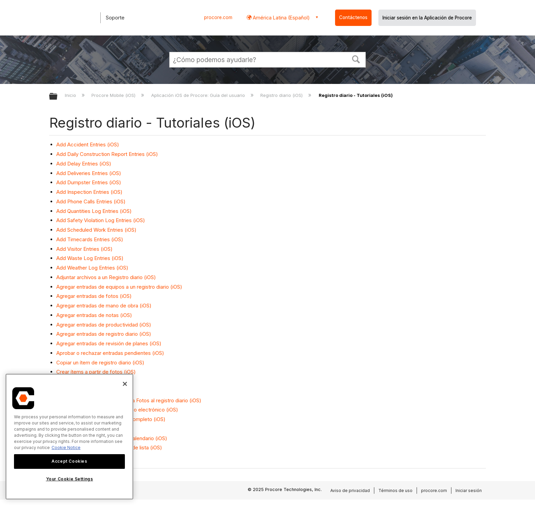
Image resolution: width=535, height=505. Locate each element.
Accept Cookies (69, 461)
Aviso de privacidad (350, 490)
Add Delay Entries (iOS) (83, 163)
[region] (69, 437)
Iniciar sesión (469, 490)
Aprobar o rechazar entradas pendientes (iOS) (110, 353)
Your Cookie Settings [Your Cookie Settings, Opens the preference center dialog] (69, 478)
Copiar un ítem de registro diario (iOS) (100, 362)
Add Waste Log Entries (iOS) (90, 258)
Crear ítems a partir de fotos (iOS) (96, 372)
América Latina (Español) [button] (280, 17)
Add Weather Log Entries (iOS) (92, 267)
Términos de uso (395, 490)
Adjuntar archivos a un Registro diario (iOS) (106, 277)
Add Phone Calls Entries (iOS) (91, 201)
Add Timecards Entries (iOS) (89, 239)
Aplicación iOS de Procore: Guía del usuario (198, 95)
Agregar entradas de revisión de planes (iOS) (108, 343)
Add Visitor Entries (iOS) (84, 249)
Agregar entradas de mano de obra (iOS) (103, 305)
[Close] (124, 383)
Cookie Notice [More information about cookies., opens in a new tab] (66, 447)
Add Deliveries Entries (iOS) (88, 173)
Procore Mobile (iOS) (114, 95)
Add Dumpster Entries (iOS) (88, 182)
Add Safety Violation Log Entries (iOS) (100, 220)
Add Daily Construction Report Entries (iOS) (107, 154)
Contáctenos (353, 17)
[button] (356, 58)
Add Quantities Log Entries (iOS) (94, 211)
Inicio (71, 95)
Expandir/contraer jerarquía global (57, 97)
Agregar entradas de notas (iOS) (94, 315)
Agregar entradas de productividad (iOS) (103, 324)
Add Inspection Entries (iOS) (89, 192)
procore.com (218, 17)
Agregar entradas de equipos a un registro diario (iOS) (119, 287)
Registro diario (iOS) (282, 95)
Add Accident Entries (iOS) (87, 144)
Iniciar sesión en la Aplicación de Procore (427, 17)
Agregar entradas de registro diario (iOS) (103, 334)
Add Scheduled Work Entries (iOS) (96, 230)
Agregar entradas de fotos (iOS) (94, 296)
